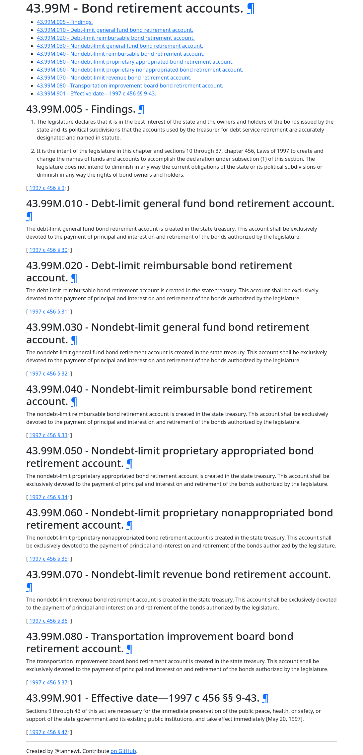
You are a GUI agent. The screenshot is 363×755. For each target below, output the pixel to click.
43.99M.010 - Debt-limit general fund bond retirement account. (115, 29)
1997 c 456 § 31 (48, 311)
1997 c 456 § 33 (48, 435)
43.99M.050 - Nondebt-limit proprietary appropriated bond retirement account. (135, 61)
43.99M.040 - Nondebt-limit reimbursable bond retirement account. (120, 53)
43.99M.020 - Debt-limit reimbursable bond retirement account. (116, 37)
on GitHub (123, 751)
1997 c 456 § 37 (48, 682)
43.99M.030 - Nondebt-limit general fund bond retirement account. (120, 45)
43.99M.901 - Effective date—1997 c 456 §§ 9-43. (96, 93)
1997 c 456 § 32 (48, 373)
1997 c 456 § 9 (46, 188)
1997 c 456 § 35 (48, 558)
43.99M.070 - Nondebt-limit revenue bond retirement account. (114, 77)
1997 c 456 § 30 (48, 250)
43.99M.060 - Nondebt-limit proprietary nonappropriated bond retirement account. (140, 69)
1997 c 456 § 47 (48, 732)
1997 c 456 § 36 (48, 620)
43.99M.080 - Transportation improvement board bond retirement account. (130, 85)
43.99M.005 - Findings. (65, 22)
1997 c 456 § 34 (48, 497)
